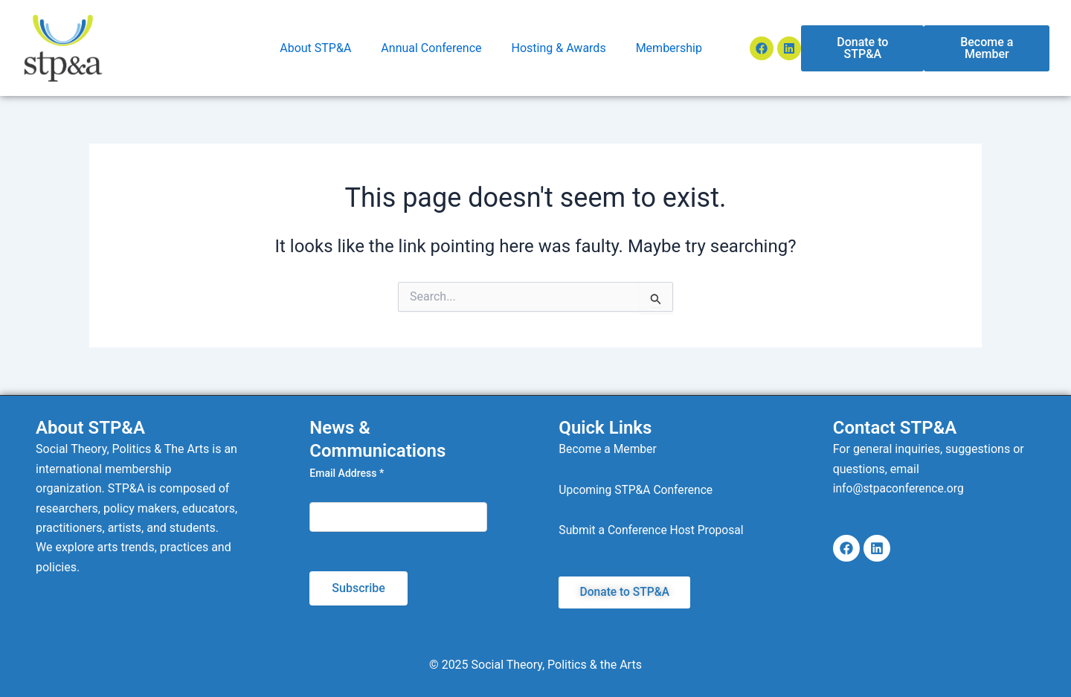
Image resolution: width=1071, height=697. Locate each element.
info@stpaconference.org (900, 488)
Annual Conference (431, 48)
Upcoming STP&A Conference (637, 490)
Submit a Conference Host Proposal (653, 530)
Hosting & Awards (559, 48)
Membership (669, 48)
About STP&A (315, 48)
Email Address (346, 473)
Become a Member (608, 449)
